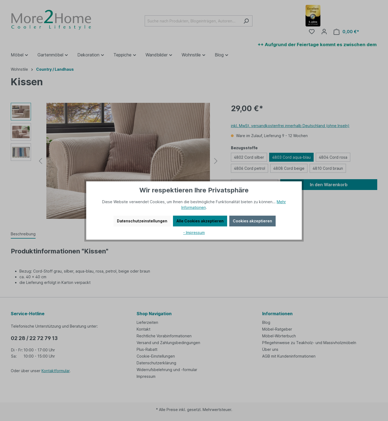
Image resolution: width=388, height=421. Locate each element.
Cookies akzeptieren (252, 221)
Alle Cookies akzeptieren (200, 221)
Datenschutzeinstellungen (142, 221)
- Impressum (194, 232)
